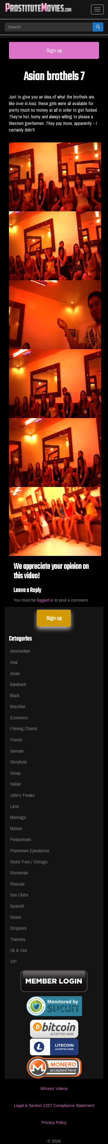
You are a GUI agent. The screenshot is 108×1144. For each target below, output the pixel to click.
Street (15, 917)
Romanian (19, 872)
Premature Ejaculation (29, 850)
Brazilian (17, 706)
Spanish (17, 906)
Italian (15, 783)
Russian (17, 883)
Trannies (17, 939)
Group (15, 773)
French (16, 739)
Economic (19, 717)
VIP (13, 961)
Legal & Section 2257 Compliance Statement (54, 1105)
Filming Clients (23, 728)
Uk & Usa (18, 950)
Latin (14, 806)
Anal (14, 662)
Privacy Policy (54, 1122)
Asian (15, 673)
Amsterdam (20, 651)
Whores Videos (54, 1088)
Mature (16, 828)
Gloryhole (18, 761)
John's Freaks (22, 795)
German (17, 750)
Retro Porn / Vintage (29, 861)
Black (15, 695)
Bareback (18, 684)
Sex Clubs (19, 894)
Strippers (18, 928)
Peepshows (20, 839)
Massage (18, 817)
